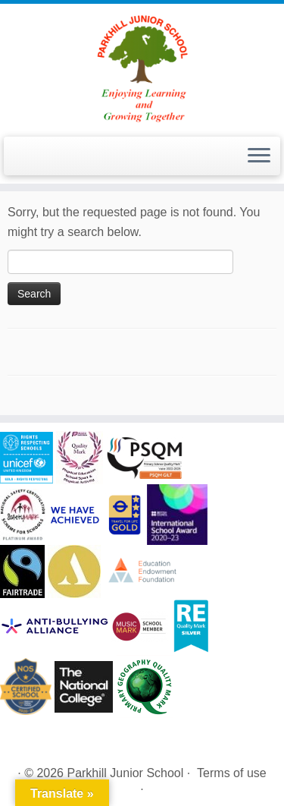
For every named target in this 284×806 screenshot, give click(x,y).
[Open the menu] (259, 156)
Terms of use (232, 773)
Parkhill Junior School (125, 773)
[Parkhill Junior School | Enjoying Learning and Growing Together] (142, 68)
